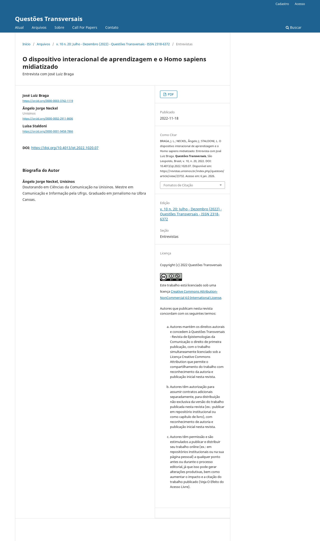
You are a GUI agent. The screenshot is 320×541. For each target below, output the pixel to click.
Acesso (300, 4)
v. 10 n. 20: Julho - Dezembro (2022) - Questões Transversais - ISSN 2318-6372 (113, 44)
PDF (170, 94)
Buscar (294, 27)
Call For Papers (84, 27)
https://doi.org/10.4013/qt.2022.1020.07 (64, 147)
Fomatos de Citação (178, 185)
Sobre (59, 27)
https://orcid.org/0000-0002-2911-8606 (47, 118)
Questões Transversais (48, 19)
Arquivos (39, 27)
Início (26, 44)
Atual (19, 27)
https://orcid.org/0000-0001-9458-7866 (47, 131)
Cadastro (282, 4)
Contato (111, 27)
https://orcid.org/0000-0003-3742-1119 (47, 101)
